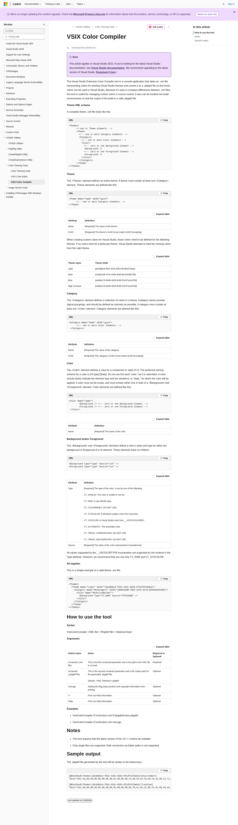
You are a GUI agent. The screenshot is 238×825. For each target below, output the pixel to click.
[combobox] (24, 31)
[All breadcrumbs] (69, 26)
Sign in (231, 4)
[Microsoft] (6, 4)
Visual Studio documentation (108, 68)
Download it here (106, 72)
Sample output (201, 40)
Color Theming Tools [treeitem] (20, 171)
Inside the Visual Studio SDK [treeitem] (19, 43)
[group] (119, 782)
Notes (197, 36)
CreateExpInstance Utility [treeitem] (20, 160)
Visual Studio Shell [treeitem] (15, 49)
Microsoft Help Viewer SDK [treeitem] (19, 60)
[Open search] (224, 4)
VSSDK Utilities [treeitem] (15, 143)
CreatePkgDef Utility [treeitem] (18, 154)
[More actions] (168, 26)
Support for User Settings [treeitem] (18, 54)
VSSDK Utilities (83, 27)
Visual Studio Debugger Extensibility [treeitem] (23, 115)
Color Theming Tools (104, 27)
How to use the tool (204, 32)
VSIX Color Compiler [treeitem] (21, 182)
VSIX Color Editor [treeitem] (19, 176)
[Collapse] (44, 24)
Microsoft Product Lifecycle (89, 14)
